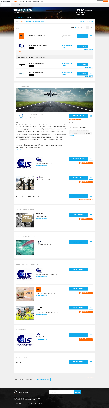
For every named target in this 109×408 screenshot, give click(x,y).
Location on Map (19, 17)
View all (71, 135)
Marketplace (14, 1)
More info (19, 149)
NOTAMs (90, 21)
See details (72, 125)
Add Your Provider (43, 379)
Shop (42, 1)
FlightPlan (22, 1)
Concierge (28, 1)
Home (13, 4)
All (21, 21)
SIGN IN (100, 1)
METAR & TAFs (83, 21)
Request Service (78, 242)
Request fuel (83, 36)
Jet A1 (20, 52)
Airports (18, 4)
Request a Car (78, 214)
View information (41, 165)
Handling (28, 21)
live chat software (89, 377)
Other (42, 21)
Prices (73, 27)
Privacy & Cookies (39, 403)
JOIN (105, 1)
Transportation (36, 21)
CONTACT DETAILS (88, 39)
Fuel (24, 21)
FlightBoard (36, 1)
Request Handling (78, 115)
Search (77, 392)
